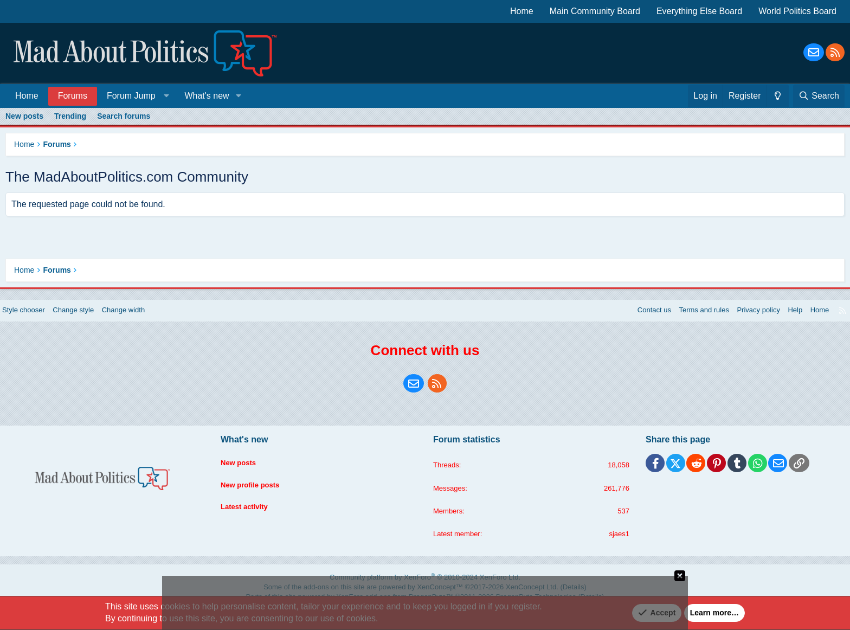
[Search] (819, 96)
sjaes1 (614, 544)
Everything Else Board (699, 11)
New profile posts (256, 487)
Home (521, 11)
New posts (24, 116)
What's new (206, 95)
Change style (87, 318)
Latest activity (250, 508)
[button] (136, 95)
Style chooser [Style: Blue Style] (33, 318)
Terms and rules (687, 318)
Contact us (634, 318)
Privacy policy (745, 318)
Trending (70, 116)
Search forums (123, 116)
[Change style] (778, 96)
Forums (72, 95)
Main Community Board (595, 11)
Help (785, 318)
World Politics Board (797, 11)
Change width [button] (140, 318)
